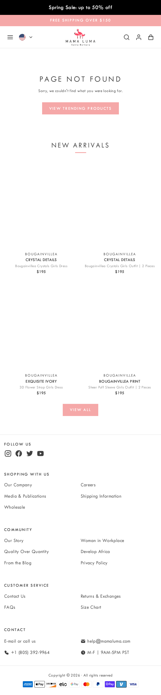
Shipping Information (101, 496)
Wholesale (14, 507)
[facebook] (19, 453)
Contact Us (15, 596)
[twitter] (30, 453)
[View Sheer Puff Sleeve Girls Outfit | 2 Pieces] (120, 326)
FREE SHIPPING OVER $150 (80, 20)
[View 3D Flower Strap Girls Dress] (41, 326)
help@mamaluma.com (108, 641)
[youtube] (40, 453)
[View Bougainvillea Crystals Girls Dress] (41, 204)
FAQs (9, 607)
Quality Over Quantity (26, 551)
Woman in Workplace (102, 540)
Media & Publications (25, 496)
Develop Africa (95, 551)
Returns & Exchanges (101, 596)
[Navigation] (10, 37)
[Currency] (30, 37)
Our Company (18, 484)
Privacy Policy (94, 562)
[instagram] (8, 453)
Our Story (13, 540)
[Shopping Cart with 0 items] (151, 37)
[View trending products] (80, 108)
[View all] (80, 410)
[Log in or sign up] (139, 37)
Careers (88, 484)
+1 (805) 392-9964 (30, 652)
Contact (15, 630)
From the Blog (17, 562)
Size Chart (91, 607)
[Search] (127, 37)
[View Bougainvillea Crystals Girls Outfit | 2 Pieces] (120, 204)
